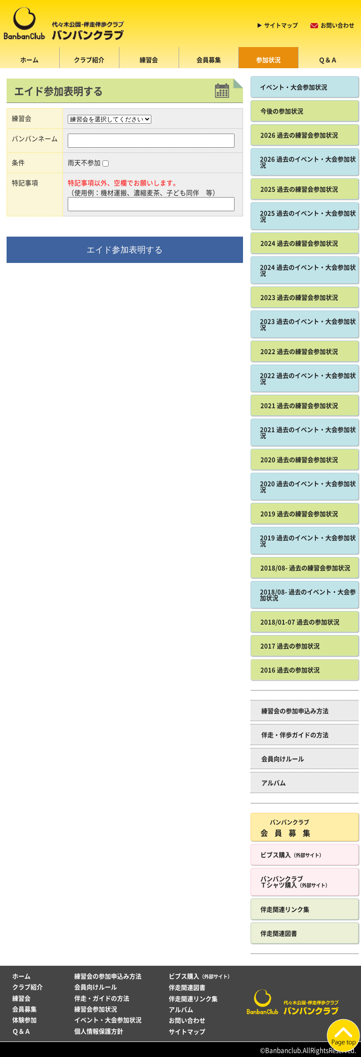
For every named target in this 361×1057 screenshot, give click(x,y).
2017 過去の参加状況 (290, 645)
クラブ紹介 (89, 59)
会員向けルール (282, 758)
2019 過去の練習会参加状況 (299, 513)
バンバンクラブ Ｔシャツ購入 (295, 881)
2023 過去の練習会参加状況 (299, 297)
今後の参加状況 (281, 110)
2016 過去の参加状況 (290, 669)
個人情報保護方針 (98, 1030)
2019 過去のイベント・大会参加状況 (308, 540)
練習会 (149, 59)
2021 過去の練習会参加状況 (299, 405)
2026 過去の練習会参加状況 (299, 134)
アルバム (273, 782)
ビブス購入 (292, 854)
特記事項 (25, 182)
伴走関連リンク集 (284, 909)
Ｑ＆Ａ (328, 59)
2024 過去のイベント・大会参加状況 (308, 270)
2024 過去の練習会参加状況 (299, 242)
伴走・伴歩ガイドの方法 (295, 734)
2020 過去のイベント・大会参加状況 (308, 486)
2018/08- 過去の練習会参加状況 (305, 567)
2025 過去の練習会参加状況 (299, 188)
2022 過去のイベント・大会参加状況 (308, 378)
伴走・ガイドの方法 (101, 997)
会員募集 (208, 59)
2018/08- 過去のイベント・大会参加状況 (308, 594)
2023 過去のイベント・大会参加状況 (308, 324)
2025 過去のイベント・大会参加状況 (308, 215)
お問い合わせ (337, 25)
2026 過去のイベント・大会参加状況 (308, 161)
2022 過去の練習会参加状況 (299, 351)
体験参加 (24, 1019)
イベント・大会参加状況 (293, 86)
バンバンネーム (35, 138)
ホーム (29, 59)
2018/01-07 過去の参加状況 (299, 621)
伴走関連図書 (278, 933)
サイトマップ (281, 25)
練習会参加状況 (95, 1008)
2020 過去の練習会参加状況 (299, 459)
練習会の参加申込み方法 (295, 710)
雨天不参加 (84, 162)
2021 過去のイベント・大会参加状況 (308, 432)
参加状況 (268, 59)
